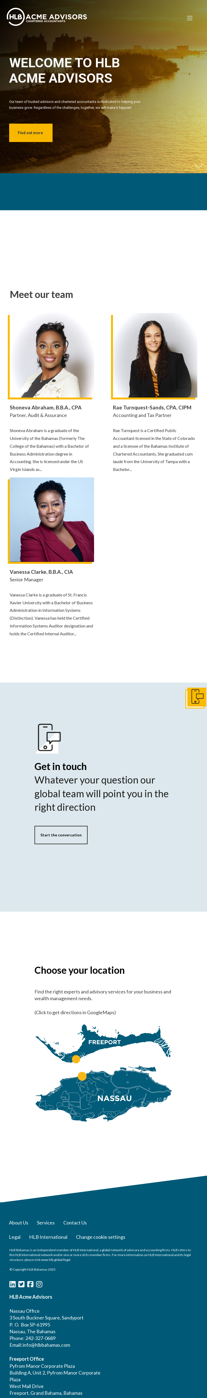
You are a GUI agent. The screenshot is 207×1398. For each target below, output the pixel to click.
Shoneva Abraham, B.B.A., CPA (46, 407)
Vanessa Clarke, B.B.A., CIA (41, 572)
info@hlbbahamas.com (46, 1345)
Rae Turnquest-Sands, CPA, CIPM (152, 407)
